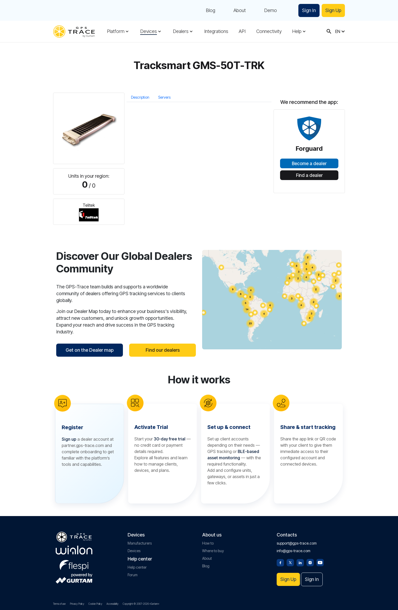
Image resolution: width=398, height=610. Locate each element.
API (242, 31)
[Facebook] (280, 562)
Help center (137, 567)
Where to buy (213, 551)
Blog (210, 10)
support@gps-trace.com (297, 543)
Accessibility (112, 603)
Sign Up (333, 10)
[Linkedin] (300, 562)
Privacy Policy (77, 603)
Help (297, 31)
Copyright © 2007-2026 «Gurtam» (141, 603)
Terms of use (59, 603)
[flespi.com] (74, 564)
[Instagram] (310, 562)
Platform (115, 31)
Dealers (181, 31)
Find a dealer (309, 175)
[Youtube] (320, 562)
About (240, 10)
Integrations (216, 31)
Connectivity (269, 31)
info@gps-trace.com (293, 551)
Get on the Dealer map (89, 350)
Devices (148, 31)
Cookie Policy (95, 603)
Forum (133, 575)
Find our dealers (163, 350)
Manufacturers (140, 543)
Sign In (309, 10)
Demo (270, 10)
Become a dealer (309, 163)
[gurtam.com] (74, 550)
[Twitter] (290, 562)
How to (208, 543)
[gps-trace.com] (74, 31)
